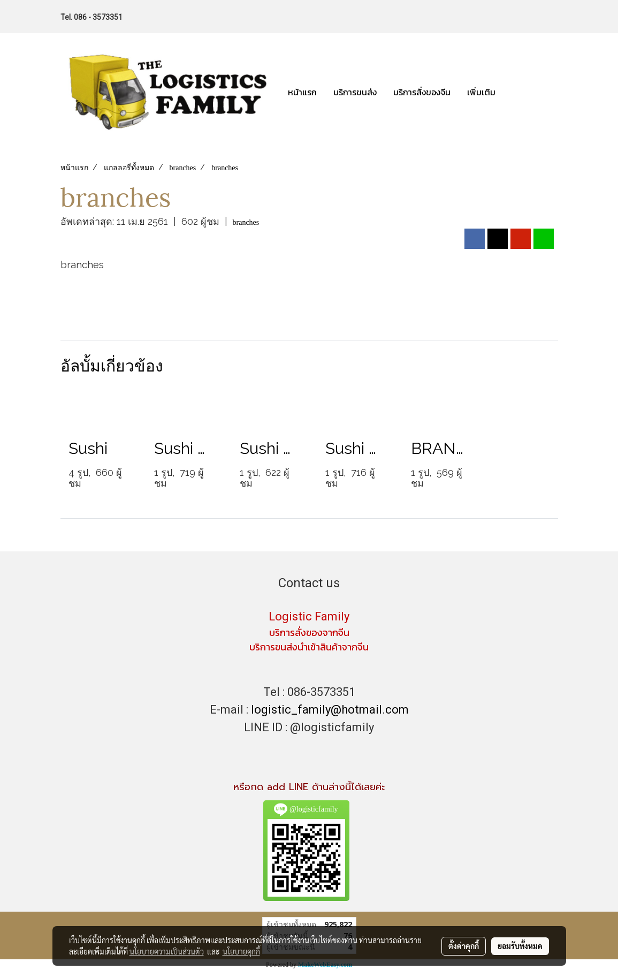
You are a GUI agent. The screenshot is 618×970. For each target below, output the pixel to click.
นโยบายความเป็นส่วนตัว (166, 951)
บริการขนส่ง (355, 92)
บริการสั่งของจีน (422, 92)
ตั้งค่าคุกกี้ (463, 946)
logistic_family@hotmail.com (330, 709)
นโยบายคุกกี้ (241, 951)
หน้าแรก (302, 92)
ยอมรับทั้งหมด (520, 946)
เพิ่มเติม (481, 92)
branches (246, 222)
